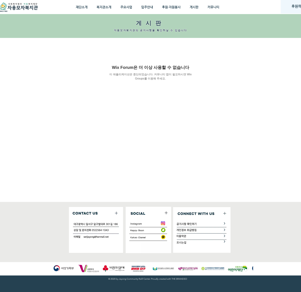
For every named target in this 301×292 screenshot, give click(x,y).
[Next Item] (247, 268)
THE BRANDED (179, 279)
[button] (81, 7)
